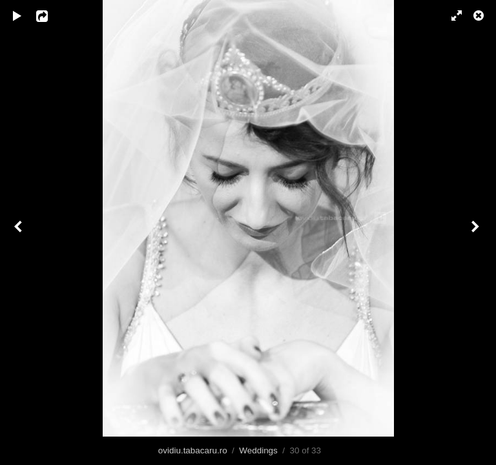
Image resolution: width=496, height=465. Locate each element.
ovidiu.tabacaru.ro (192, 450)
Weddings (258, 450)
